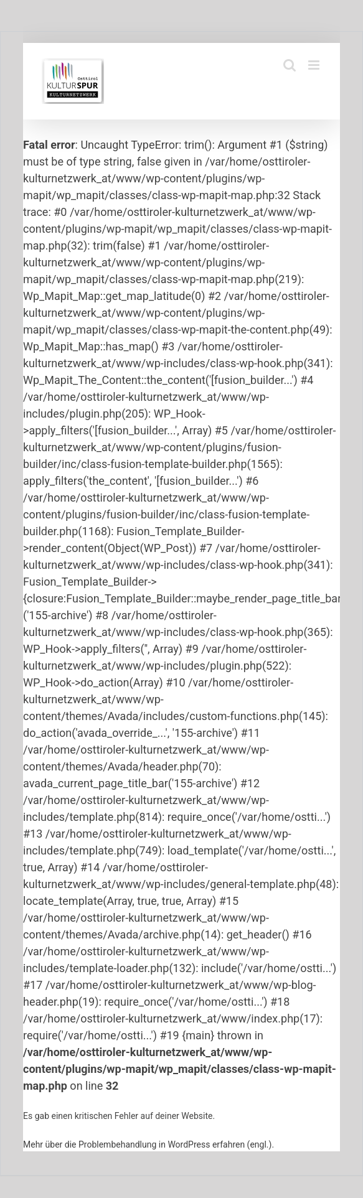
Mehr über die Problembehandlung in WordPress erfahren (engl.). (148, 1144)
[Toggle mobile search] (289, 65)
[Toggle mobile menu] (314, 65)
